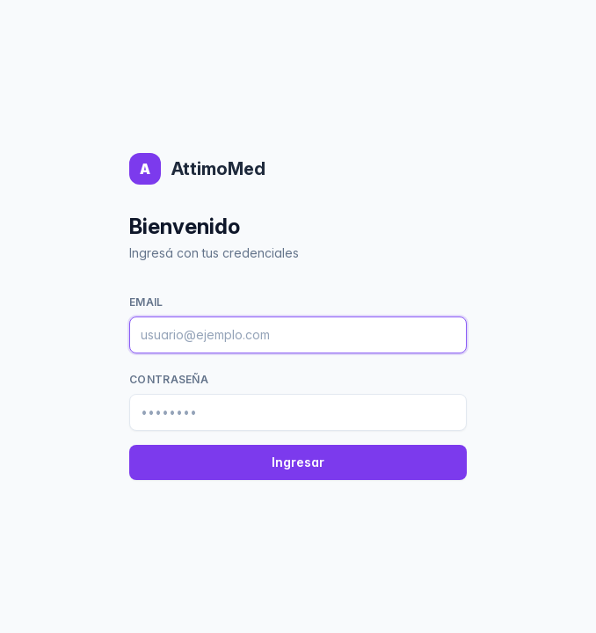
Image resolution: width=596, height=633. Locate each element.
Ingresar (298, 462)
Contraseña (168, 379)
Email (146, 302)
